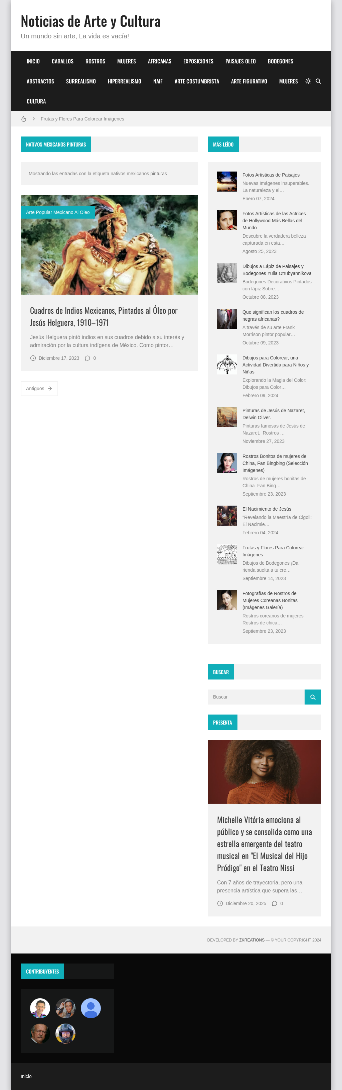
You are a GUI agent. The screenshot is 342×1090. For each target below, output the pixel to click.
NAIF (158, 81)
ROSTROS (95, 61)
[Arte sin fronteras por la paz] (40, 1008)
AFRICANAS (159, 61)
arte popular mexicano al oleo (58, 212)
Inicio (26, 1076)
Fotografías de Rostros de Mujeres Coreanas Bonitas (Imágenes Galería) (270, 600)
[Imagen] (109, 245)
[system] (308, 81)
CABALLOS (62, 61)
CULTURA (36, 101)
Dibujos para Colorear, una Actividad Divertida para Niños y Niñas (275, 364)
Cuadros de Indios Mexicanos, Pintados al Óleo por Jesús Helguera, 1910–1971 (104, 316)
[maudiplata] (65, 1034)
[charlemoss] (40, 1034)
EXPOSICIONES (198, 61)
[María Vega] (91, 1008)
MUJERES (126, 61)
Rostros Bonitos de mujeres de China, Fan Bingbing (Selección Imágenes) (275, 463)
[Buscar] (318, 81)
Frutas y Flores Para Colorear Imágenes (82, 118)
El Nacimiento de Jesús (266, 509)
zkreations (252, 940)
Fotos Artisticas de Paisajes (271, 175)
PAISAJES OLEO (240, 61)
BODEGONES (280, 61)
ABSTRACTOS (40, 81)
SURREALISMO (81, 81)
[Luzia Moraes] (65, 1008)
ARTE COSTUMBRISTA (197, 81)
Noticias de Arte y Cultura (91, 20)
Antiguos (39, 388)
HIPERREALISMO (124, 81)
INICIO (33, 61)
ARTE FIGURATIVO (249, 81)
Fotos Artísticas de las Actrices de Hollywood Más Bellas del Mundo (274, 220)
